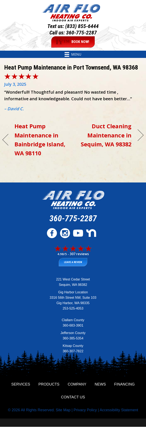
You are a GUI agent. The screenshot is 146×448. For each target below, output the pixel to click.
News (100, 384)
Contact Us (73, 397)
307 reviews (79, 254)
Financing (124, 384)
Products (48, 384)
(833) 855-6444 (82, 26)
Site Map (63, 410)
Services (20, 384)
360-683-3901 (73, 325)
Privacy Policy (85, 410)
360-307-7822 (73, 351)
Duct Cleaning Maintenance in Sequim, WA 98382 (104, 135)
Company (77, 384)
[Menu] (73, 54)
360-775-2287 (81, 32)
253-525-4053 (73, 308)
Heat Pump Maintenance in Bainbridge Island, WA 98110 (40, 139)
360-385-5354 (73, 338)
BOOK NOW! (72, 42)
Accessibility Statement (119, 410)
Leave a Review (73, 262)
